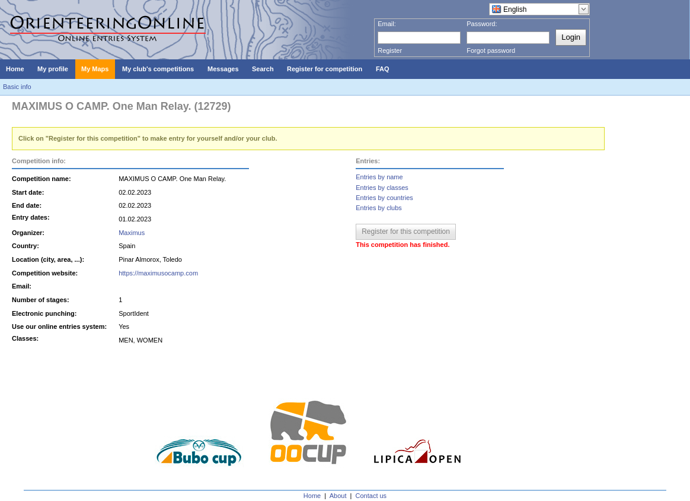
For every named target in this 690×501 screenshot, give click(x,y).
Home (312, 495)
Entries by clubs (379, 207)
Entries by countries (384, 197)
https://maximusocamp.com (158, 273)
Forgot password (491, 50)
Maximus (132, 232)
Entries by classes (382, 187)
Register (390, 50)
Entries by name (379, 176)
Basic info (17, 86)
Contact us (371, 495)
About (338, 495)
